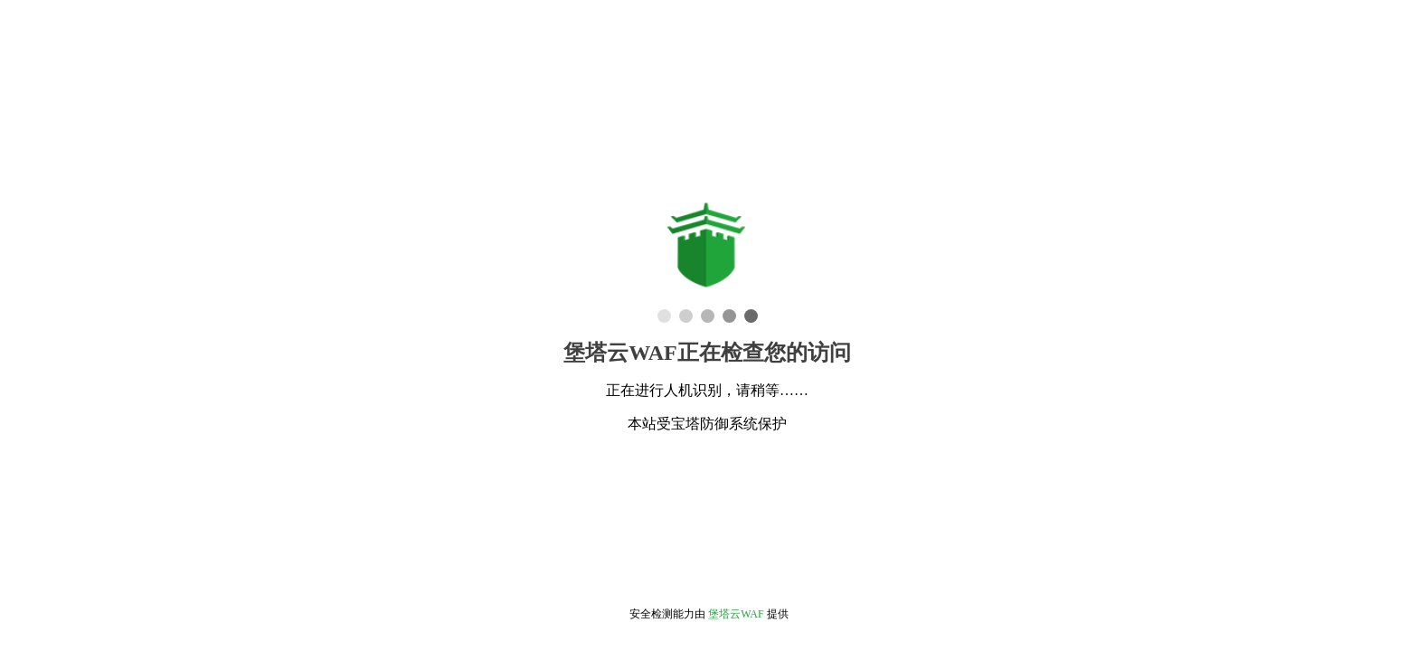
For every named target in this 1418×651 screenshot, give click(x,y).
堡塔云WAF (735, 614)
